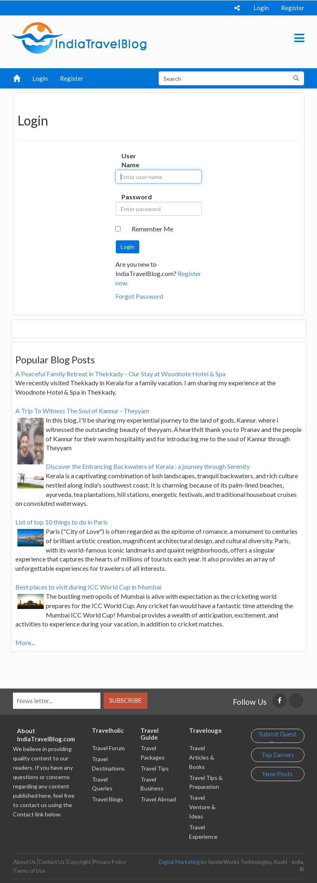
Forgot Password (139, 296)
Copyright (79, 862)
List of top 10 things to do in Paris (61, 522)
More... (25, 642)
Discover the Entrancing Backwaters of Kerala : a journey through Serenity (148, 466)
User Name (129, 160)
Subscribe (125, 700)
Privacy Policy (109, 862)
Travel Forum (108, 748)
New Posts (277, 773)
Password (129, 197)
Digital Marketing (179, 862)
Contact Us (51, 862)
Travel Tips (154, 768)
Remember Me (152, 229)
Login (261, 7)
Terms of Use (29, 871)
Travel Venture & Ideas (202, 807)
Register (292, 7)
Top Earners (277, 754)
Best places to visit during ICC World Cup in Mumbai (88, 587)
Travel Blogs (107, 799)
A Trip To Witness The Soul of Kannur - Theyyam (82, 411)
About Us (24, 862)
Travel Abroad (158, 799)
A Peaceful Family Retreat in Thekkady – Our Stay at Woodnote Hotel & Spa (120, 374)
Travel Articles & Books (201, 757)
